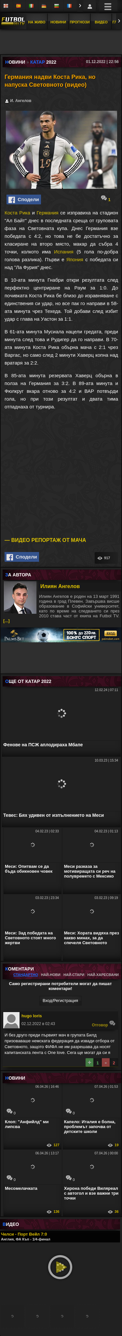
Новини (58, 22)
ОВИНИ (15, 1078)
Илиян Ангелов (60, 586)
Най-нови (51, 975)
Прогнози (79, 22)
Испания (64, 251)
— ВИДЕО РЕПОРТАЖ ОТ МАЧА (45, 540)
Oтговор (103, 1023)
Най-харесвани (103, 975)
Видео (101, 22)
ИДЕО (11, 1224)
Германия (47, 212)
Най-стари (73, 975)
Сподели (23, 200)
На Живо (36, 22)
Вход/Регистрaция (60, 1000)
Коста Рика (17, 212)
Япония (74, 259)
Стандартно (25, 975)
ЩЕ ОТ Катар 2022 (28, 681)
